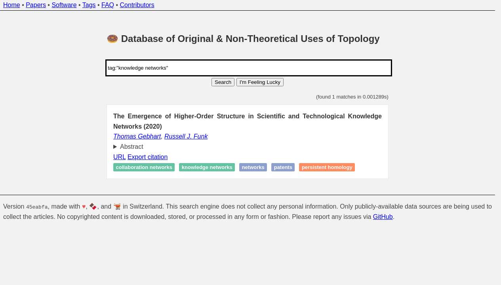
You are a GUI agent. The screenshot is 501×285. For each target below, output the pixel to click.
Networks (253, 167)
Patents (283, 167)
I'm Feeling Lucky (260, 82)
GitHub (383, 216)
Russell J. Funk (186, 136)
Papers (36, 5)
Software (63, 5)
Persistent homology (327, 167)
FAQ (107, 5)
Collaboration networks (144, 167)
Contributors (137, 5)
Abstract (131, 146)
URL (119, 157)
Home (11, 5)
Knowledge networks (207, 167)
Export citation (148, 157)
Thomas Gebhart (137, 136)
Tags (89, 5)
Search (223, 82)
